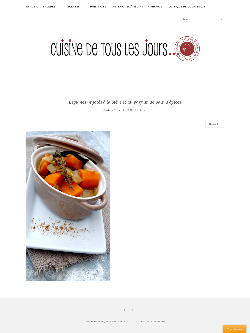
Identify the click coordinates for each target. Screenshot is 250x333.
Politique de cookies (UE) (187, 6)
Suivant (214, 124)
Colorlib (134, 321)
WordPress (159, 321)
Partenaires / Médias (127, 6)
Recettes (73, 6)
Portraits (98, 6)
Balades (49, 6)
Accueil (32, 6)
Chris (142, 110)
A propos (155, 6)
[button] (125, 53)
